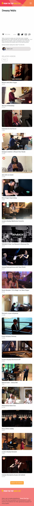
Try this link (21, 44)
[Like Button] (3, 34)
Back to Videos (17, 482)
